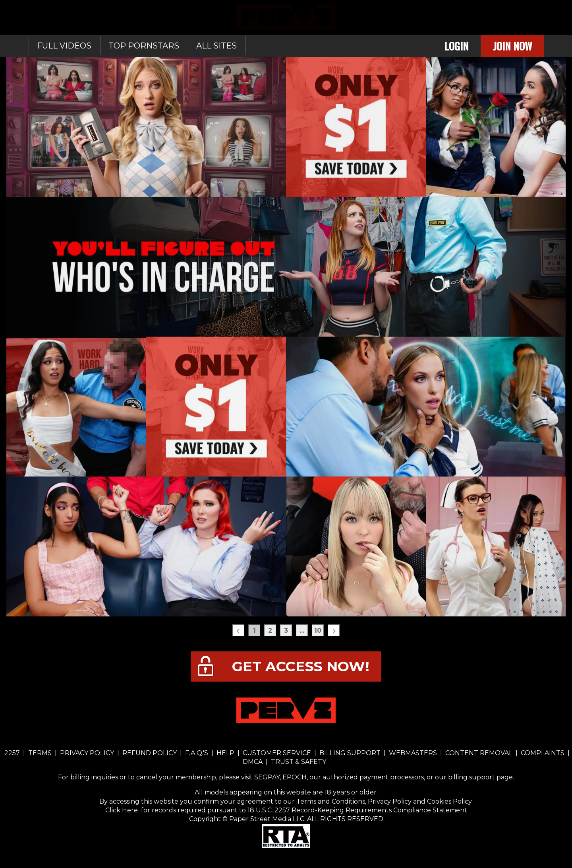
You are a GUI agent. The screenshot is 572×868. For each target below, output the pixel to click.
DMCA (253, 761)
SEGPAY (267, 777)
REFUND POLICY (149, 753)
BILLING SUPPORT (350, 753)
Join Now (512, 46)
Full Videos (64, 45)
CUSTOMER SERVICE (277, 753)
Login (456, 46)
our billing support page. (474, 777)
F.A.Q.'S (197, 753)
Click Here (122, 810)
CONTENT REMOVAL (479, 753)
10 (317, 630)
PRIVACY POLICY (87, 753)
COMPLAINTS (542, 753)
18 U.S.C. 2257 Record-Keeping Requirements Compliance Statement (356, 810)
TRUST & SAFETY (298, 761)
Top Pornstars (143, 45)
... (302, 630)
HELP (225, 753)
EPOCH (294, 777)
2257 (12, 753)
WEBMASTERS (413, 753)
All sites (216, 45)
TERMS (40, 753)
